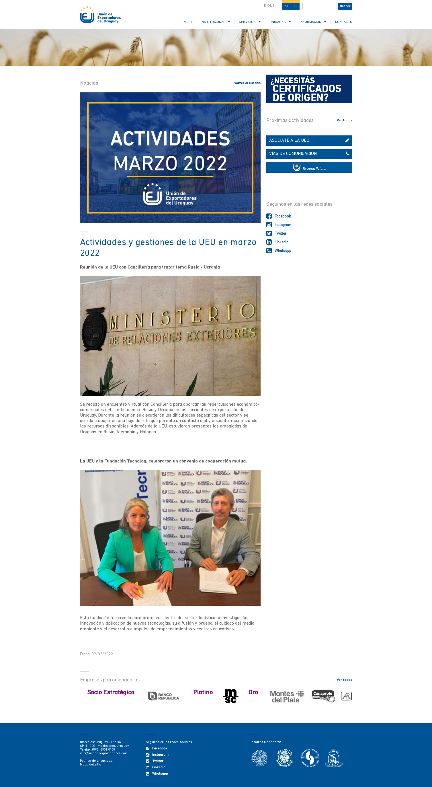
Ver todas (344, 120)
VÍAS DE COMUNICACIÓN (309, 153)
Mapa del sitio (90, 764)
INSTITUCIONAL (215, 22)
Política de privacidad (96, 761)
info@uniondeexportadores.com (104, 753)
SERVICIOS (250, 22)
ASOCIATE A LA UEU (309, 140)
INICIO (187, 22)
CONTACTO (343, 22)
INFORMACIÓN (313, 22)
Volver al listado (247, 83)
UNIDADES (280, 22)
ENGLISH (270, 5)
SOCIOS (291, 6)
